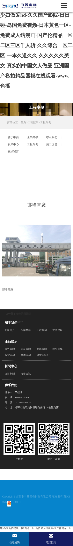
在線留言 (13, 151)
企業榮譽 (32, 137)
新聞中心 (11, 366)
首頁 (23, 122)
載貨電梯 (10, 354)
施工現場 (51, 144)
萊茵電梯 (26, 349)
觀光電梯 (57, 349)
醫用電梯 (26, 354)
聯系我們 (51, 137)
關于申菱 (13, 137)
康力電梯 (10, 349)
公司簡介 (10, 330)
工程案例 (33, 122)
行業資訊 (26, 373)
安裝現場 (57, 330)
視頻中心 (13, 144)
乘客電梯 (42, 349)
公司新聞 (10, 373)
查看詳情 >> (43, 354)
